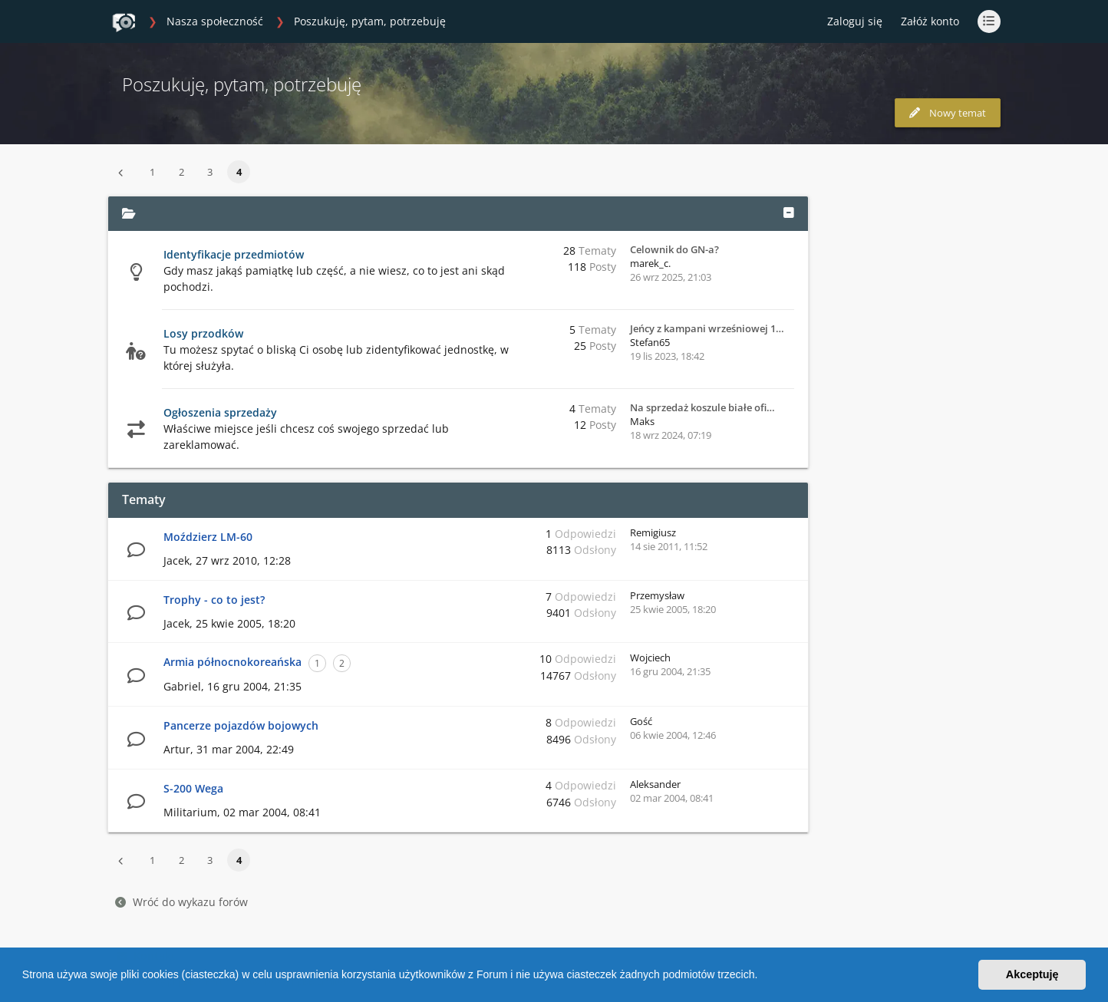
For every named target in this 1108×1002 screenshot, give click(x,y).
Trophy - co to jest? (214, 599)
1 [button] (152, 172)
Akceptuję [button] (1032, 974)
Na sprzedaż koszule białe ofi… (702, 407)
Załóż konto (930, 21)
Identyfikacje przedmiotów (233, 254)
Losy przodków (203, 333)
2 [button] (181, 172)
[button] (762, 976)
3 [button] (210, 172)
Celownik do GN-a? (674, 249)
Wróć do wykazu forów (181, 902)
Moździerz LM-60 (207, 536)
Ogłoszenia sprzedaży (220, 412)
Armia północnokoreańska (232, 661)
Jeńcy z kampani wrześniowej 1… (707, 328)
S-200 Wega (193, 788)
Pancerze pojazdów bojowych (240, 725)
